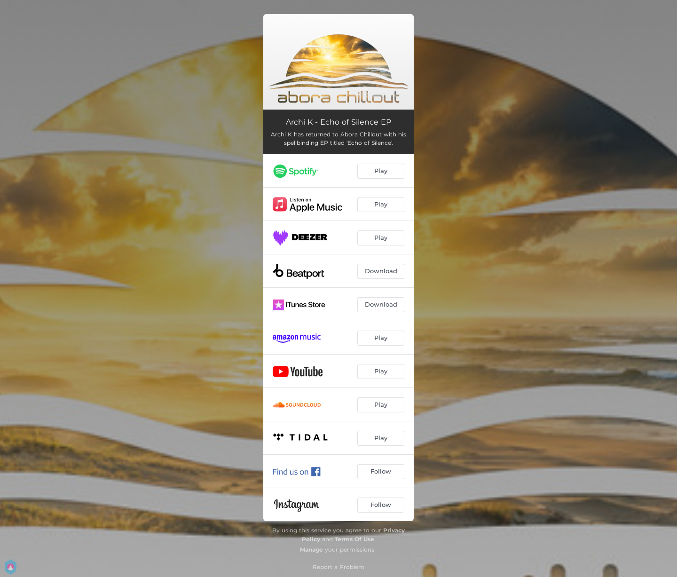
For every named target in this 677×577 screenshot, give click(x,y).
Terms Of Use (354, 539)
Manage (311, 549)
